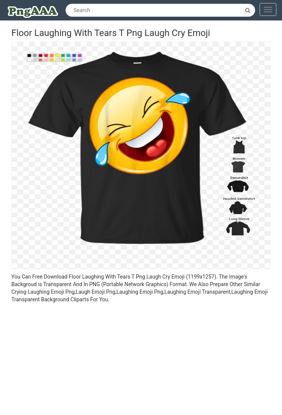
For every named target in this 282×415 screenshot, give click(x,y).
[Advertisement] (141, 360)
